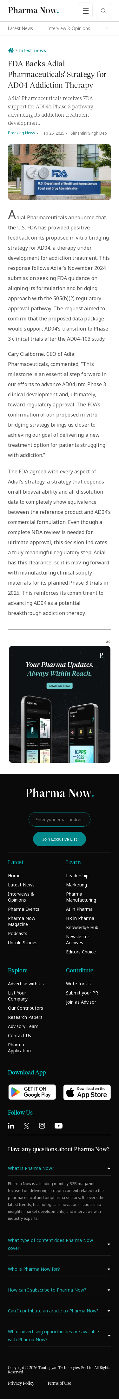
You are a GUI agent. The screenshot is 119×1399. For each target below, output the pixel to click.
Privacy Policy (21, 1383)
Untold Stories (22, 943)
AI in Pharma (79, 909)
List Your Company (18, 996)
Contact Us (19, 1035)
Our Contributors (25, 1008)
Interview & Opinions (68, 28)
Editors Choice (81, 952)
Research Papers (25, 1017)
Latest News (20, 28)
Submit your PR (82, 993)
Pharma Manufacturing (81, 897)
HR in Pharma (80, 918)
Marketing (76, 885)
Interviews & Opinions (21, 897)
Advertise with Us (26, 984)
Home (14, 876)
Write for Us (78, 984)
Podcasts (17, 933)
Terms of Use (59, 1383)
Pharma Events (23, 909)
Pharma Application (19, 1048)
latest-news (32, 50)
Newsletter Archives (77, 940)
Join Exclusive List (59, 839)
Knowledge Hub (82, 927)
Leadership (77, 876)
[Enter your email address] (60, 819)
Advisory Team (23, 1026)
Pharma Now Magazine (21, 921)
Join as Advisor (81, 1002)
